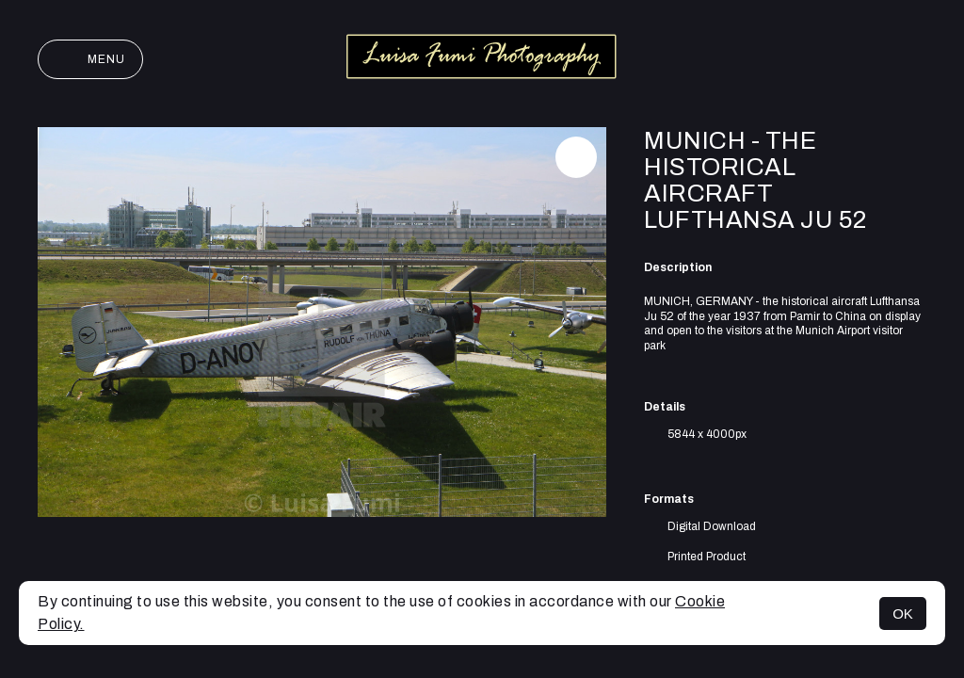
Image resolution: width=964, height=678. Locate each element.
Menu (90, 59)
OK (902, 613)
